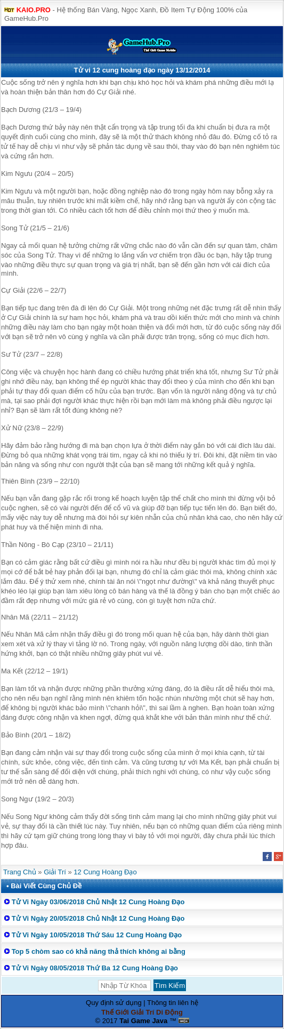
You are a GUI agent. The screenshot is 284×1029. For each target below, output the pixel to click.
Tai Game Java (143, 1021)
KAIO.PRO (34, 10)
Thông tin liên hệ (172, 1003)
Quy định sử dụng (114, 1003)
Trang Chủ (19, 872)
